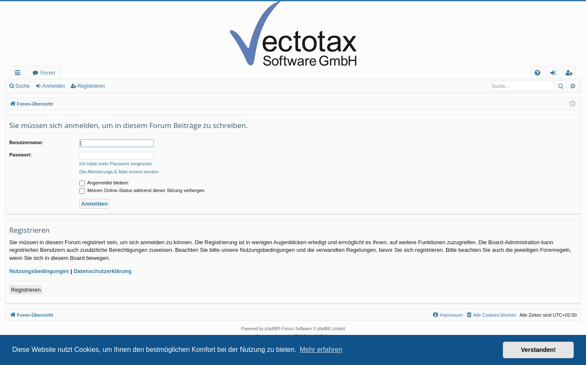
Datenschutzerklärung (103, 271)
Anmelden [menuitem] (555, 74)
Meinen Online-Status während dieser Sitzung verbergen (141, 190)
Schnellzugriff (19, 74)
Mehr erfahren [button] (321, 349)
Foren (47, 72)
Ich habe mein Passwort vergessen (115, 163)
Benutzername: (26, 142)
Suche (22, 86)
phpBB (271, 328)
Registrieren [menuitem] (570, 74)
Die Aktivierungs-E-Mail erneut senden (119, 171)
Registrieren (91, 86)
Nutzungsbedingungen (39, 271)
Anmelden (53, 86)
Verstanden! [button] (538, 349)
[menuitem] (537, 72)
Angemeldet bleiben (103, 182)
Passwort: (20, 154)
